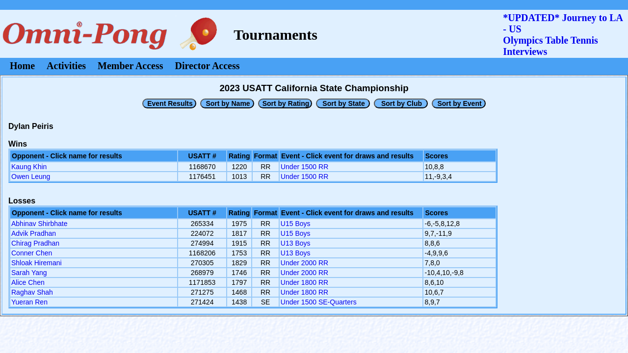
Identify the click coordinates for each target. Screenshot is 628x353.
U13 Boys (296, 243)
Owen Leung (30, 176)
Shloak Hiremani (36, 263)
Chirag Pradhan (35, 243)
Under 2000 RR (304, 263)
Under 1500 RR (304, 167)
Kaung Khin (29, 167)
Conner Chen (31, 253)
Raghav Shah (32, 292)
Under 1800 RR (304, 282)
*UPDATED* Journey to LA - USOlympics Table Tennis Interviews (563, 34)
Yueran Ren (29, 302)
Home (22, 65)
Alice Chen (28, 282)
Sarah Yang (29, 273)
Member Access (130, 65)
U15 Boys (296, 223)
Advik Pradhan (33, 233)
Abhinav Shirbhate (39, 223)
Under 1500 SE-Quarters (319, 302)
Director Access (207, 65)
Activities (66, 65)
